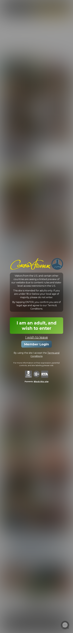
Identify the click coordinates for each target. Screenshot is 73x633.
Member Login (36, 344)
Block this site (41, 381)
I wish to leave (36, 337)
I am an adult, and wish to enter (36, 325)
